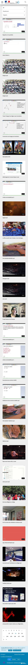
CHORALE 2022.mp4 (7, 583)
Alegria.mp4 (5, 75)
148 (23, 636)
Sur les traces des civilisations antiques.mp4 (12, 522)
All (14, 7)
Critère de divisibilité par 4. (8, 339)
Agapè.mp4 (5, 217)
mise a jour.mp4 (6, 481)
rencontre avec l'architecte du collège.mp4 (12, 563)
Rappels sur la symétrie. (8, 35)
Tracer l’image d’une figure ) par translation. (12, 116)
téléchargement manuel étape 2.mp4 (11, 177)
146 (15, 636)
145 (11, 636)
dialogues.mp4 (6, 278)
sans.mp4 (5, 299)
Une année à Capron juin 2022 (9, 603)
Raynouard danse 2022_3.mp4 (9, 461)
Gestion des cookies (17, 650)
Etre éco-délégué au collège (9, 502)
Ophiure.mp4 (5, 441)
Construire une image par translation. (11, 136)
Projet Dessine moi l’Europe (9, 319)
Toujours (14, 15)
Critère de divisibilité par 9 (8, 197)
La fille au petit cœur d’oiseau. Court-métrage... (13, 238)
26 (22, 633)
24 (15, 633)
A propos (3, 654)
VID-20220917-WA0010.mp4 (9, 421)
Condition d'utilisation (6, 657)
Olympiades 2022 (6, 156)
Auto (19, 659)
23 (12, 633)
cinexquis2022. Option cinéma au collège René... (13, 624)
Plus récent (14, 11)
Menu (2, 1)
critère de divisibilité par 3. (8, 360)
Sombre (14, 659)
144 (7, 636)
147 (19, 636)
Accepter (10, 650)
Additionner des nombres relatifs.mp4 (11, 400)
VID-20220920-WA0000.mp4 (9, 258)
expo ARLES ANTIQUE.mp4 (8, 542)
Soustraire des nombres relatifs (9, 380)
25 (18, 633)
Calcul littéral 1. (6, 55)
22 (9, 633)
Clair (9, 659)
